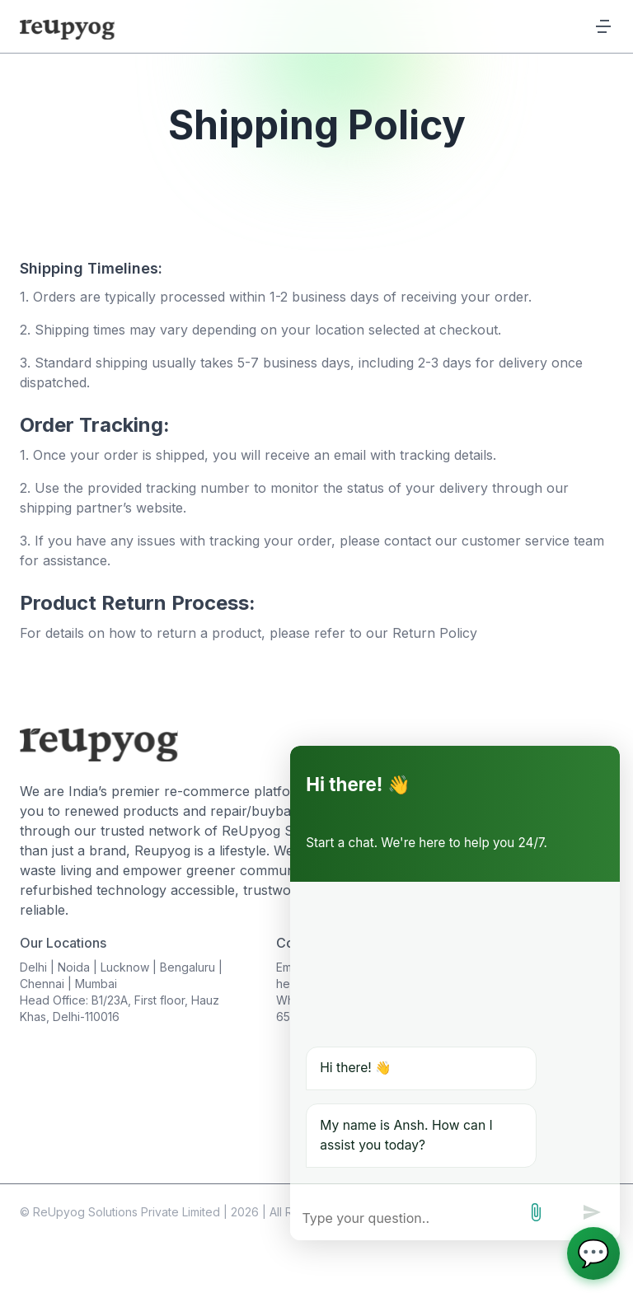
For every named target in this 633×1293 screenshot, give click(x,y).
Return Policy (434, 633)
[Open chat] (593, 1253)
